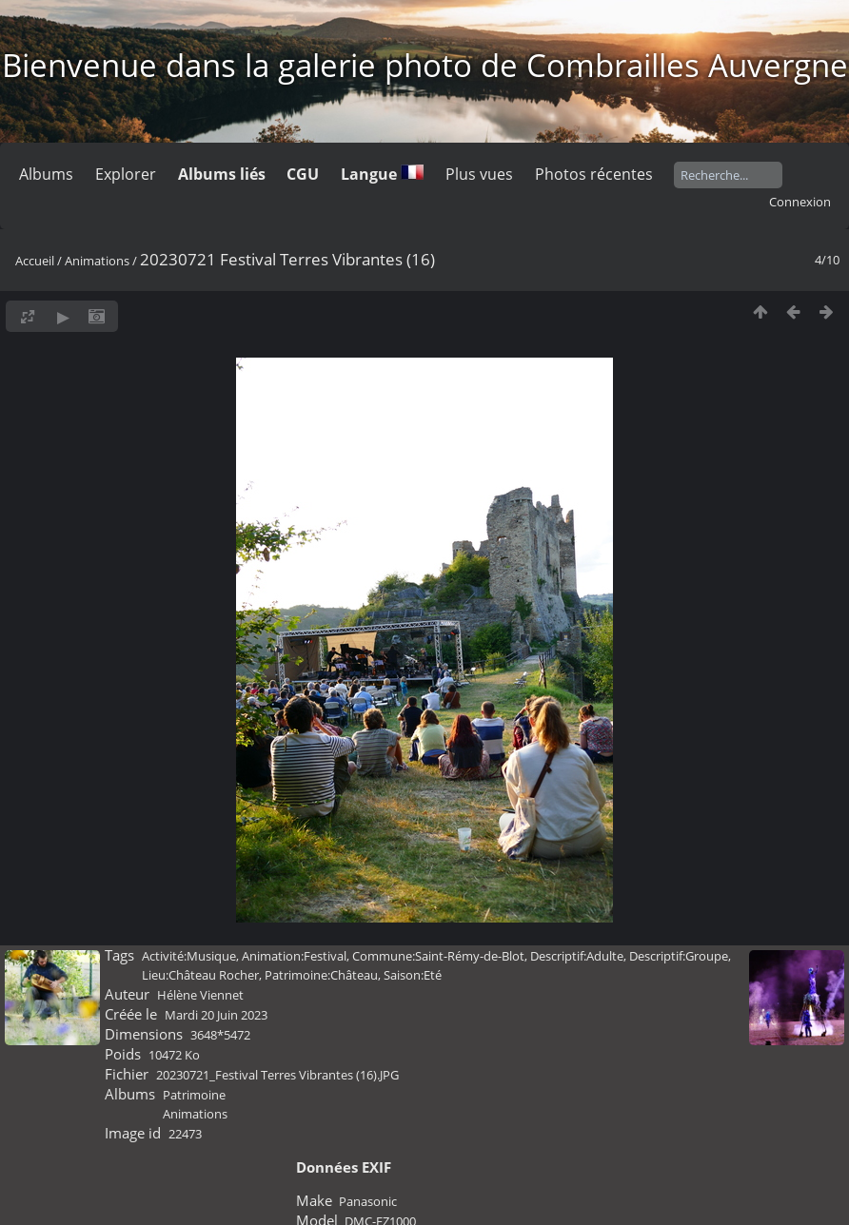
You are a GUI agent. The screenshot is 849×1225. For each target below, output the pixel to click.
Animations (97, 260)
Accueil (34, 260)
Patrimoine (194, 1094)
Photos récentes (594, 174)
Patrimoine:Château (321, 974)
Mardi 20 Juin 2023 (216, 1014)
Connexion (800, 201)
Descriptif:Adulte (576, 955)
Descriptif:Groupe (678, 955)
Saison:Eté (413, 974)
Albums (46, 174)
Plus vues (479, 174)
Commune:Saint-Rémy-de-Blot (438, 955)
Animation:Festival (294, 955)
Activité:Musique (189, 955)
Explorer (125, 174)
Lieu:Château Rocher (200, 974)
